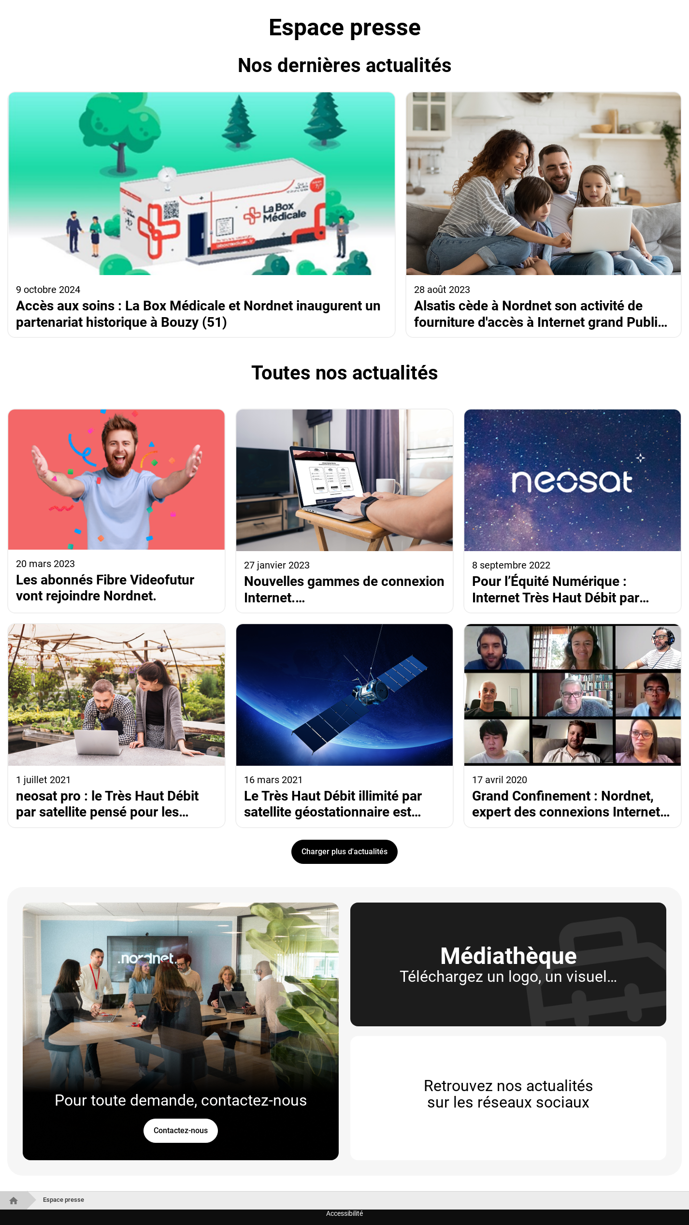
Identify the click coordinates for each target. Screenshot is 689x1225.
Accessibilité (344, 1213)
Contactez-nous (181, 1130)
